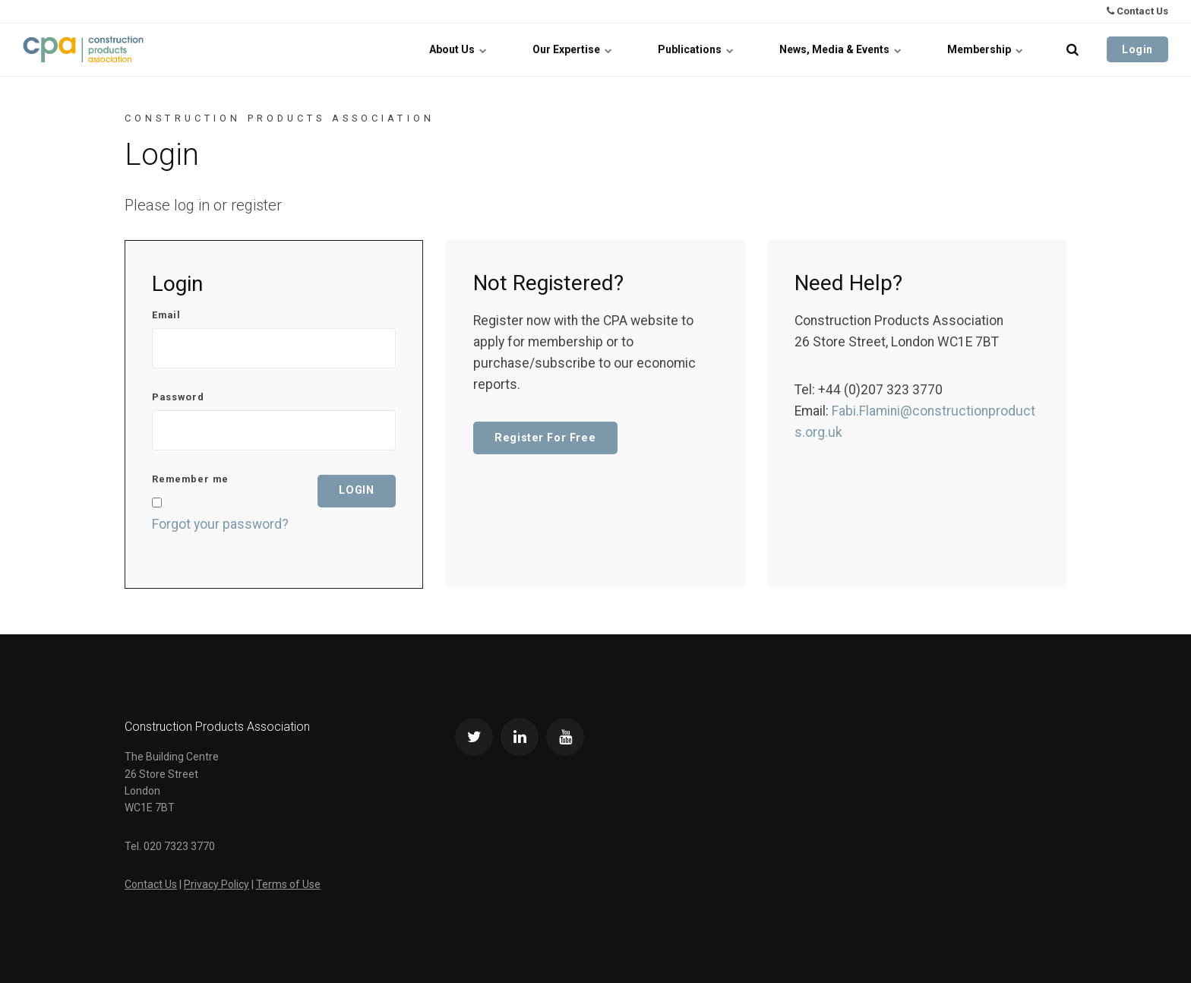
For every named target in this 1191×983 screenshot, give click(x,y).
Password (178, 398)
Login (1137, 49)
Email (166, 316)
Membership (985, 49)
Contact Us (1137, 11)
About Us (458, 49)
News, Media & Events (840, 49)
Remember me (190, 480)
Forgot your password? (220, 524)
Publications (696, 49)
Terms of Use (288, 884)
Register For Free (545, 437)
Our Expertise (572, 49)
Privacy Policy (216, 884)
